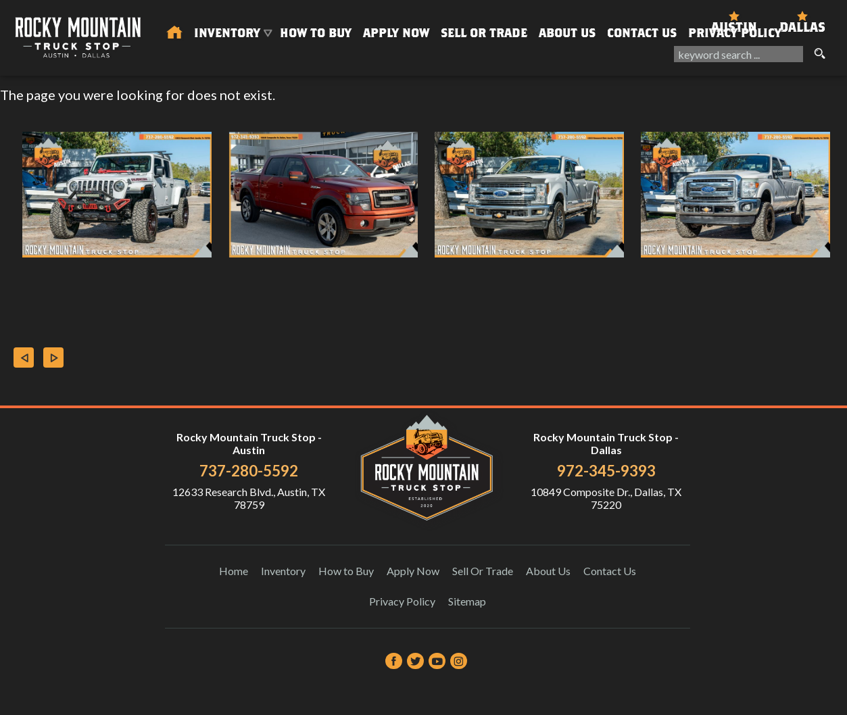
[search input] (738, 54)
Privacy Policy (734, 33)
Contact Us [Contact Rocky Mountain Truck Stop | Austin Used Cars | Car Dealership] (642, 33)
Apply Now (413, 570)
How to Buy (316, 33)
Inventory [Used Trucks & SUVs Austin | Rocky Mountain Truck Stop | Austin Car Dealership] (227, 33)
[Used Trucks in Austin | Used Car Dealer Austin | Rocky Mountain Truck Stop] (174, 33)
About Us (548, 570)
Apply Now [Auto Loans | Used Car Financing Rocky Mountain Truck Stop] (396, 33)
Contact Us (609, 570)
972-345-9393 (606, 471)
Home (233, 570)
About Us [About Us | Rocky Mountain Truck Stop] (567, 33)
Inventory (283, 570)
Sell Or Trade (484, 33)
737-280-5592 (248, 471)
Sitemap (467, 601)
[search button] (819, 54)
